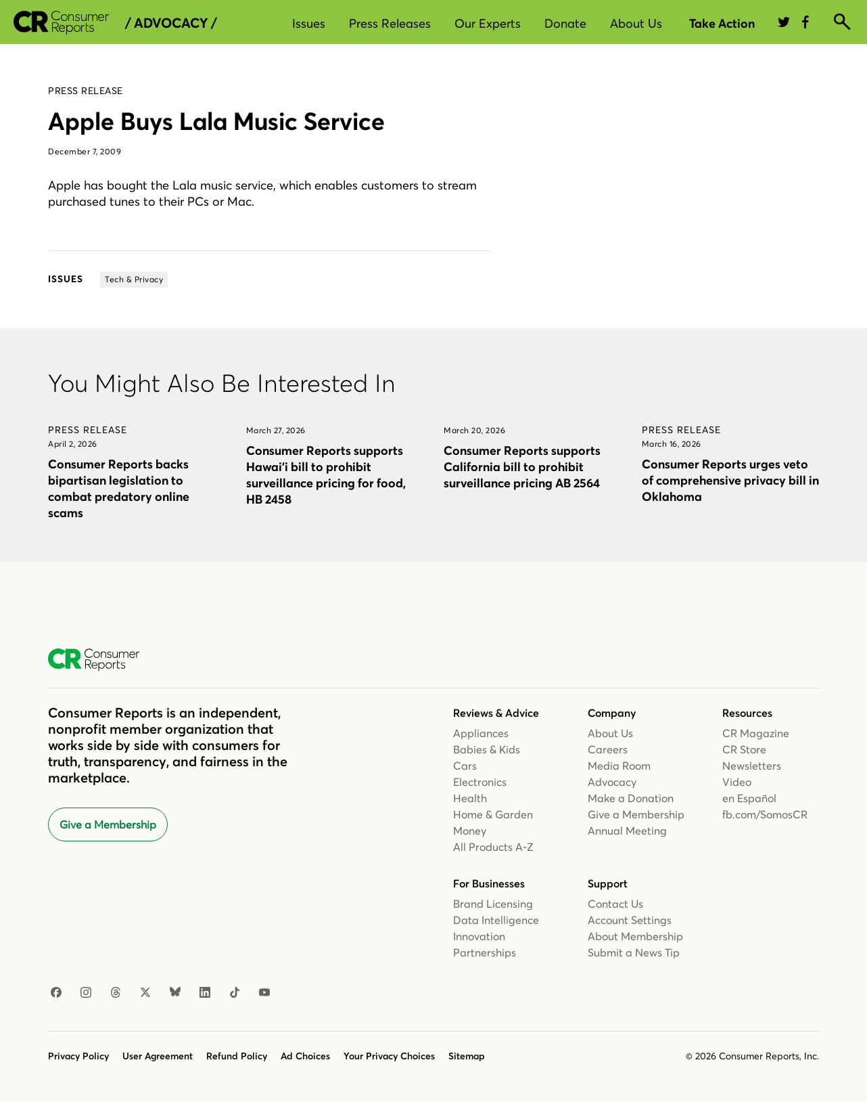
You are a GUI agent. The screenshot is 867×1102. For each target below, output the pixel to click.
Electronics (480, 782)
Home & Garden (493, 814)
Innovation (479, 936)
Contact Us (615, 903)
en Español (749, 798)
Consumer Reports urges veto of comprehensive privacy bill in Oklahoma (730, 480)
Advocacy (612, 782)
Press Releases (390, 23)
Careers (608, 749)
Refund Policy (236, 1056)
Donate (565, 23)
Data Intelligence (496, 920)
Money (469, 830)
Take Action (722, 23)
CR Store (744, 749)
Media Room (619, 765)
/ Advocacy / (170, 23)
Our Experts (487, 23)
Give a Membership (108, 824)
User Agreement (157, 1056)
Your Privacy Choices (389, 1056)
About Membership (635, 936)
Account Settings (630, 920)
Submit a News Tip (634, 952)
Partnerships (484, 952)
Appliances (481, 733)
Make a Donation (631, 798)
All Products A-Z (493, 847)
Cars (465, 765)
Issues (308, 23)
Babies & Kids (486, 749)
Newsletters (751, 765)
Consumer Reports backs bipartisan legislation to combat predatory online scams (118, 488)
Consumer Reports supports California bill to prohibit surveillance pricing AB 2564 (522, 467)
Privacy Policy (78, 1056)
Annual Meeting (627, 830)
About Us (636, 23)
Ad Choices (305, 1056)
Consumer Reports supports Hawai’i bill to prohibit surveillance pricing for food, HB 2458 (326, 475)
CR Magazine (755, 733)
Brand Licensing (493, 903)
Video (736, 782)
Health (470, 798)
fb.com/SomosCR (764, 814)
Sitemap (466, 1056)
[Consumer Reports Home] (100, 659)
